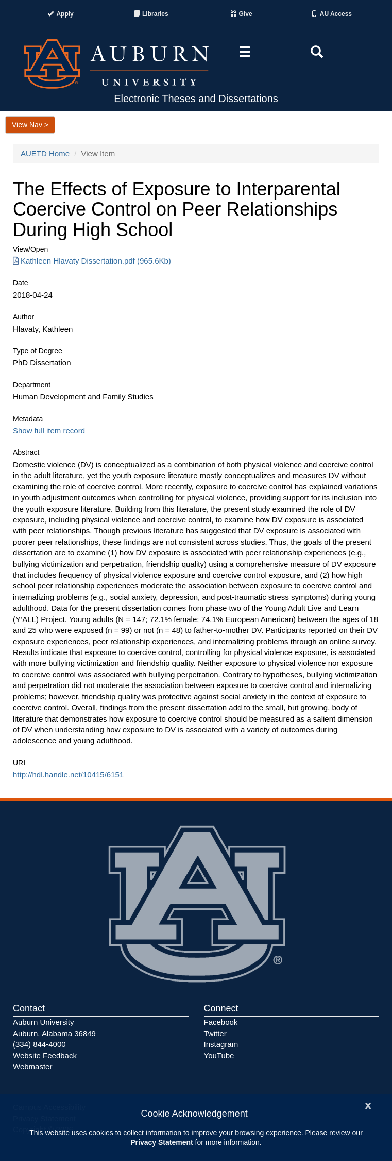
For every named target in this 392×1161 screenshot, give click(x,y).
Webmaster (32, 1066)
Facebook (221, 1022)
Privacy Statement (161, 1142)
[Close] (368, 1104)
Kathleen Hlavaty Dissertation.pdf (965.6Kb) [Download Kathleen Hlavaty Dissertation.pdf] (92, 260)
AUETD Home (45, 153)
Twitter (215, 1033)
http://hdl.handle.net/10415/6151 (68, 774)
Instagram (221, 1044)
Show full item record (49, 430)
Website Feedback (45, 1055)
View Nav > (30, 125)
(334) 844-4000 (39, 1044)
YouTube (219, 1055)
